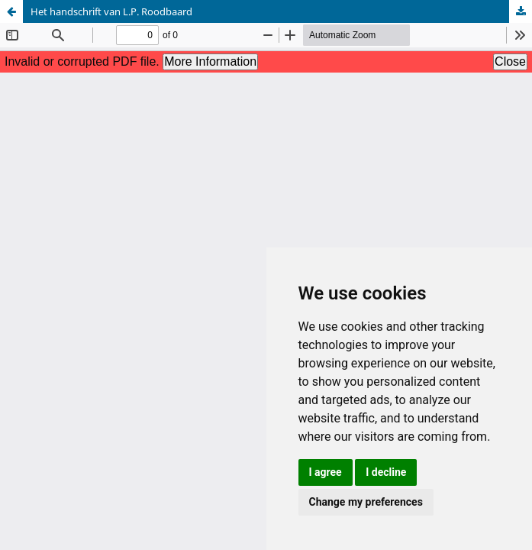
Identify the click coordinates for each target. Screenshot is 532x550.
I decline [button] (386, 472)
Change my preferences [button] (366, 502)
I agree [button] (325, 472)
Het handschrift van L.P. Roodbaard (111, 11)
